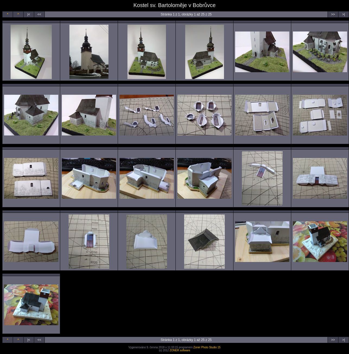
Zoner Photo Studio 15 (206, 347)
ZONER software (179, 350)
